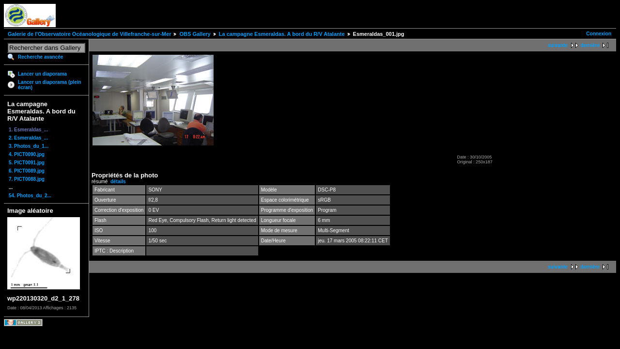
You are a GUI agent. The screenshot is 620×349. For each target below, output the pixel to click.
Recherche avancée (40, 57)
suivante (558, 45)
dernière (590, 45)
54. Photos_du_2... (30, 195)
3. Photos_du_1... (28, 146)
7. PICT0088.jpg (27, 179)
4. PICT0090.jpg (27, 154)
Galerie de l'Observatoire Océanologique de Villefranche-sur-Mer (89, 34)
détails (118, 181)
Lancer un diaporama (42, 74)
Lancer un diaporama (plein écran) (49, 84)
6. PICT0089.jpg (27, 171)
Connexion (598, 33)
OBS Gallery (194, 34)
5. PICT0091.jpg (27, 162)
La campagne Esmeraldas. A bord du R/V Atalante (282, 34)
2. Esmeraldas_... (28, 138)
